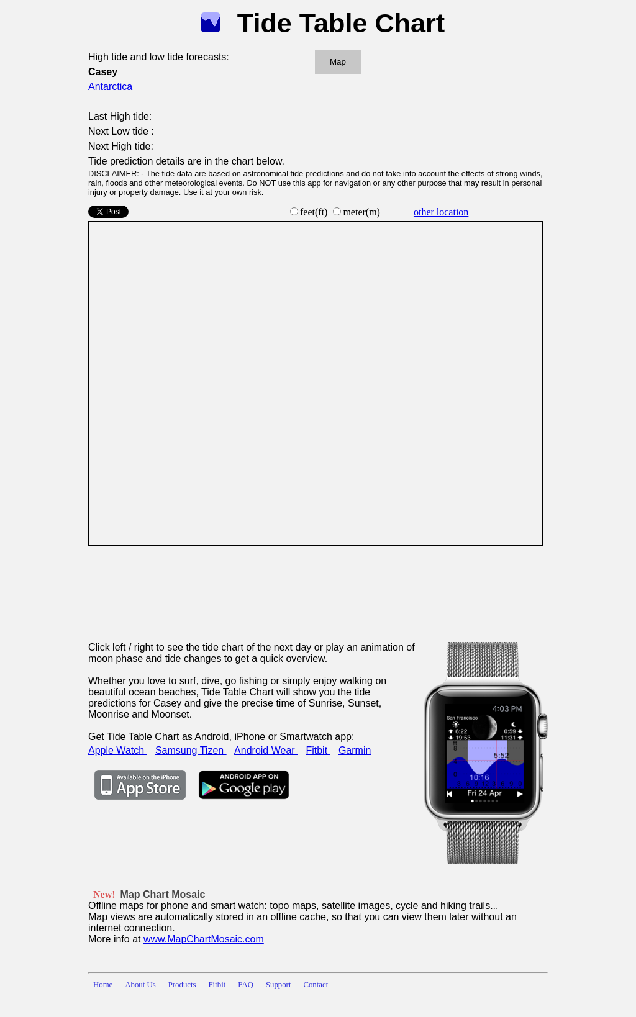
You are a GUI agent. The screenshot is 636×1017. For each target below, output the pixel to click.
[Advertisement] (314, 586)
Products (182, 984)
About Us (140, 984)
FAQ (245, 984)
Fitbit (318, 750)
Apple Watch (117, 750)
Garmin (354, 750)
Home (102, 984)
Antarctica (110, 86)
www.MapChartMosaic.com (203, 939)
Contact (315, 984)
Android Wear (266, 750)
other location (441, 212)
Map (338, 61)
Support (278, 984)
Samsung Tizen (191, 750)
